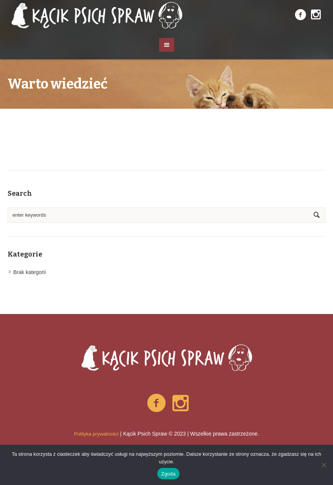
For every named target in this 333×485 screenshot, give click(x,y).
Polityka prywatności (96, 434)
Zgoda (168, 474)
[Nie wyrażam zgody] (323, 465)
